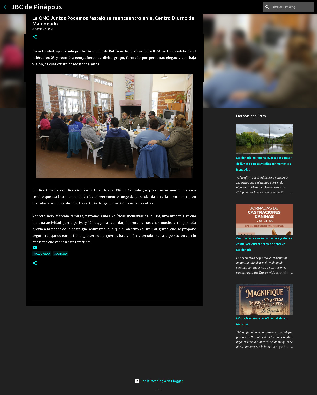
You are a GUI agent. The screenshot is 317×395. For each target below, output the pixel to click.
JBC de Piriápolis (36, 7)
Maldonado (42, 253)
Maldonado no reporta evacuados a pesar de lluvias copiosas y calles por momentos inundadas (264, 163)
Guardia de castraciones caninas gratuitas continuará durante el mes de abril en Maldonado (264, 244)
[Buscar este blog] (292, 7)
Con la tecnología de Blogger (159, 381)
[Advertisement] (114, 340)
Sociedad (60, 253)
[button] (34, 37)
